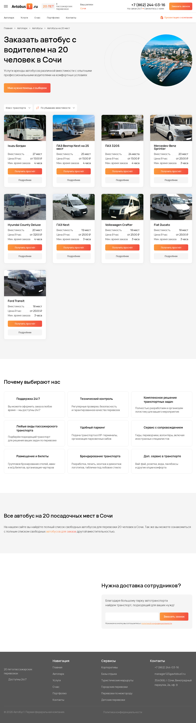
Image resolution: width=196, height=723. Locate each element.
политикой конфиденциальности (156, 623)
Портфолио (53, 17)
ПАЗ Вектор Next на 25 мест (73, 147)
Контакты (71, 17)
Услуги (24, 17)
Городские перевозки (114, 687)
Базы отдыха (109, 674)
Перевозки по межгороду (116, 693)
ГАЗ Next (63, 224)
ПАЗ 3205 (112, 146)
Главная (8, 28)
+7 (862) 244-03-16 (148, 5)
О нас (37, 17)
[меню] (6, 6)
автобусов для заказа (61, 531)
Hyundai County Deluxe (24, 224)
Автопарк (9, 17)
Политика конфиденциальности (122, 712)
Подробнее (25, 180)
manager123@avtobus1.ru (170, 674)
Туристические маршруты (117, 680)
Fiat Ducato (162, 224)
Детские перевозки (113, 700)
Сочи (83, 8)
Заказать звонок (180, 6)
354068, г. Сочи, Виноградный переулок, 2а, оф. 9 (173, 683)
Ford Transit (16, 300)
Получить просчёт (25, 171)
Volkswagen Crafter (119, 224)
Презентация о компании (176, 17)
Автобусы (37, 28)
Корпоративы (109, 667)
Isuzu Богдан (17, 146)
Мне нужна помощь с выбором (27, 88)
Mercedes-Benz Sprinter (165, 147)
